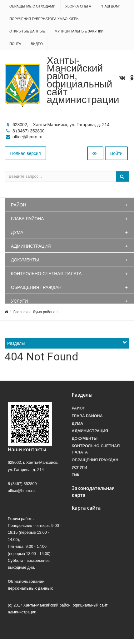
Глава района (27, 218)
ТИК (75, 475)
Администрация (31, 246)
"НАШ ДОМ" (110, 6)
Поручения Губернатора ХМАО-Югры (44, 19)
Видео (37, 44)
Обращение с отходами (32, 6)
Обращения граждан (36, 287)
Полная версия (25, 153)
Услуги (19, 301)
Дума (17, 232)
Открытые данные (27, 31)
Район (18, 204)
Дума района (44, 312)
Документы (25, 259)
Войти (116, 153)
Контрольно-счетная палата (46, 273)
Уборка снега (78, 6)
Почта (15, 44)
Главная (20, 312)
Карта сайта (86, 508)
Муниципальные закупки (79, 31)
